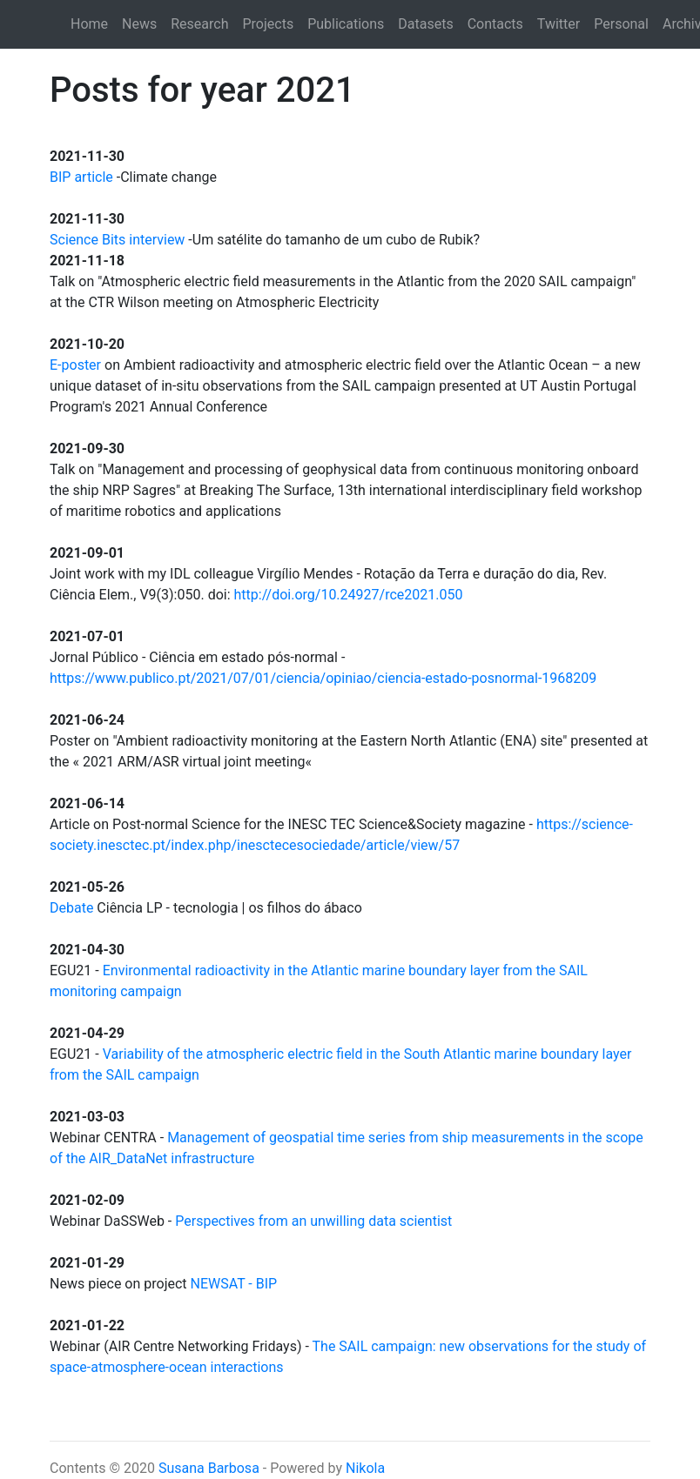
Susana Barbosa (208, 1468)
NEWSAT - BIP (234, 1283)
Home (89, 24)
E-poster (75, 365)
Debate (71, 908)
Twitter (558, 24)
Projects (268, 24)
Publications (345, 24)
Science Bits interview (117, 239)
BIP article (81, 177)
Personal (621, 24)
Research (199, 24)
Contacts (495, 24)
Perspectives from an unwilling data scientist (313, 1221)
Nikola (365, 1468)
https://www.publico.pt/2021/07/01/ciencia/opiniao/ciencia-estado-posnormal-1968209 (323, 678)
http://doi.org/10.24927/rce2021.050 (348, 594)
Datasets (425, 24)
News (139, 24)
